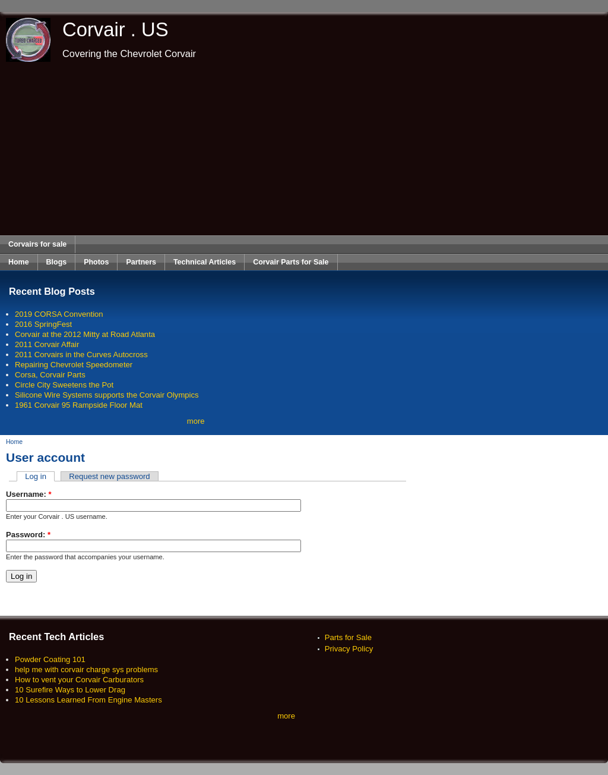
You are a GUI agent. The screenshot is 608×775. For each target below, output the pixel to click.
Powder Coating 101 (50, 659)
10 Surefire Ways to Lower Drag (70, 689)
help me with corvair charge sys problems (86, 669)
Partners (141, 262)
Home (18, 262)
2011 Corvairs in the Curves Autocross (81, 354)
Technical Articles (204, 262)
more (196, 421)
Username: (29, 494)
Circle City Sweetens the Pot (64, 384)
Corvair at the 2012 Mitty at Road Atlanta (85, 334)
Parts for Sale (348, 637)
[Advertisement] (304, 148)
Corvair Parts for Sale (290, 262)
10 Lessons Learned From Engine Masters (88, 699)
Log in (35, 476)
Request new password (109, 476)
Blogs (56, 262)
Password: (28, 534)
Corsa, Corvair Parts (50, 374)
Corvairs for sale (37, 244)
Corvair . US (115, 29)
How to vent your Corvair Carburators (79, 679)
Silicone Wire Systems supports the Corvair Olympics (107, 394)
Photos (96, 262)
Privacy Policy (349, 648)
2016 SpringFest (43, 324)
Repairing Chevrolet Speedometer (73, 364)
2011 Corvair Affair (47, 344)
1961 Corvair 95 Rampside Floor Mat (78, 405)
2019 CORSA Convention (59, 314)
